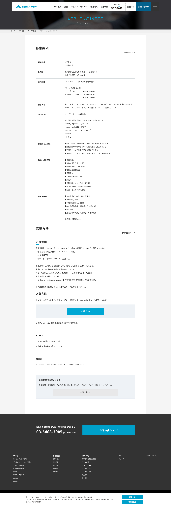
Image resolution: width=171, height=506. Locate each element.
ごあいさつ (56, 459)
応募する (85, 311)
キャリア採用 (86, 462)
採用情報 (104, 6)
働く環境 (84, 478)
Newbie (15, 478)
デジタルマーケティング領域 (22, 462)
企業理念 (55, 465)
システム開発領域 (18, 465)
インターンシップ (87, 468)
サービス (57, 6)
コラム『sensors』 (152, 456)
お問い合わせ (85, 392)
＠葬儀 (15, 472)
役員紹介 (55, 468)
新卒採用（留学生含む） (89, 459)
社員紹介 (84, 475)
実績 (66, 6)
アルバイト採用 (86, 465)
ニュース (121, 459)
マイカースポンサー (19, 475)
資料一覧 (130, 6)
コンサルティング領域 (20, 459)
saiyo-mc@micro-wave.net (49, 341)
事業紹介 (55, 472)
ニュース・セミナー (79, 6)
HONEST (16, 481)
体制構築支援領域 (18, 468)
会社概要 (55, 462)
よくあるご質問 (86, 472)
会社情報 (94, 6)
